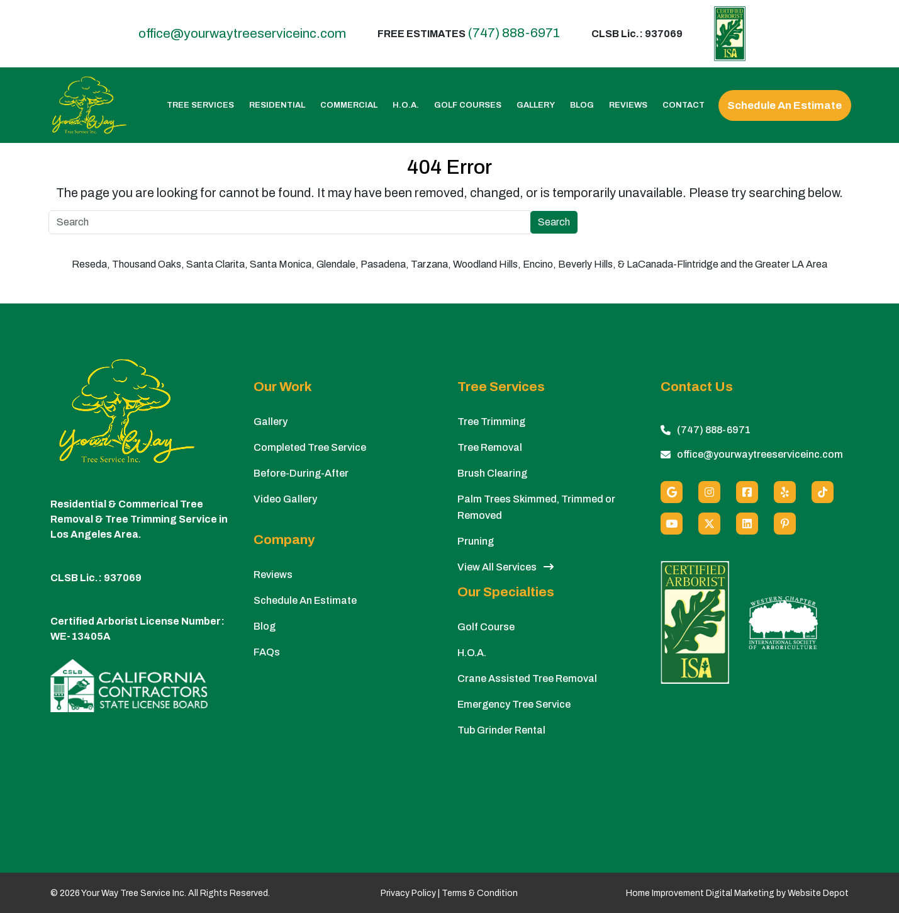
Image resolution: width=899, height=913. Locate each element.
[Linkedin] (747, 524)
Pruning (475, 541)
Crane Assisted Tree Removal (527, 678)
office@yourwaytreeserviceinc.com (242, 33)
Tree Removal (489, 447)
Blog (582, 105)
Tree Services (200, 105)
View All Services (505, 567)
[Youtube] (672, 524)
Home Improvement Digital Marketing (700, 893)
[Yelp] (785, 492)
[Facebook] (747, 492)
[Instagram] (709, 492)
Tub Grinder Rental (501, 730)
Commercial (348, 105)
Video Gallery (285, 499)
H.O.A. (406, 105)
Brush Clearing (492, 473)
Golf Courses (467, 105)
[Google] (672, 492)
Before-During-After (301, 473)
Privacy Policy (408, 893)
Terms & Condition (480, 893)
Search (554, 222)
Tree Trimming (491, 421)
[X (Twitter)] (709, 524)
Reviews (628, 105)
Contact (683, 105)
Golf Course (486, 626)
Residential (277, 105)
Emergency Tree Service (514, 704)
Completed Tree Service (310, 447)
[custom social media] (823, 492)
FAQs (267, 652)
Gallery (536, 105)
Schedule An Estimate (784, 105)
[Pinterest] (785, 524)
